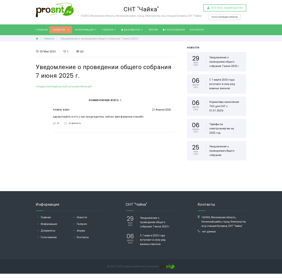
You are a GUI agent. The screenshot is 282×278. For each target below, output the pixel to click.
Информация (84, 29)
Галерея (107, 29)
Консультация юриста (225, 17)
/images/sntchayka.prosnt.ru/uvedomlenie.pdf (64, 86)
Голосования (174, 30)
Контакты (197, 29)
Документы (130, 30)
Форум (153, 29)
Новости (59, 29)
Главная (42, 29)
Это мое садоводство (224, 8)
